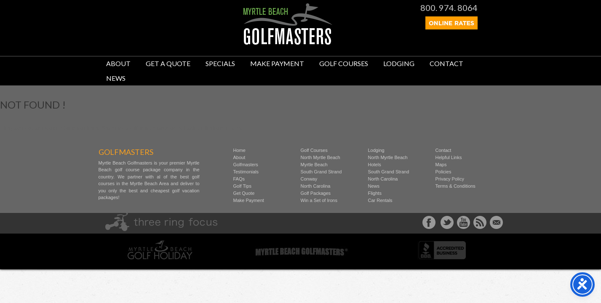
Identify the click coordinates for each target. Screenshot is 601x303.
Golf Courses (343, 63)
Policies (443, 171)
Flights (375, 193)
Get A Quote (168, 63)
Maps (441, 164)
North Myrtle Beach (320, 157)
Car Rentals (380, 200)
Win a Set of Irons (319, 200)
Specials (220, 63)
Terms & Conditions (455, 186)
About (118, 63)
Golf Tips (242, 186)
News (116, 78)
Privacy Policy (449, 178)
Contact (446, 63)
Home (239, 150)
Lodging (398, 63)
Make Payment (277, 63)
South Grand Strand (321, 171)
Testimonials (246, 171)
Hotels (374, 164)
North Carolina (316, 186)
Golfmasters (245, 164)
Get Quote (244, 193)
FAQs (239, 178)
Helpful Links (448, 157)
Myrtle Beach (314, 164)
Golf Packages (316, 193)
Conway (309, 178)
